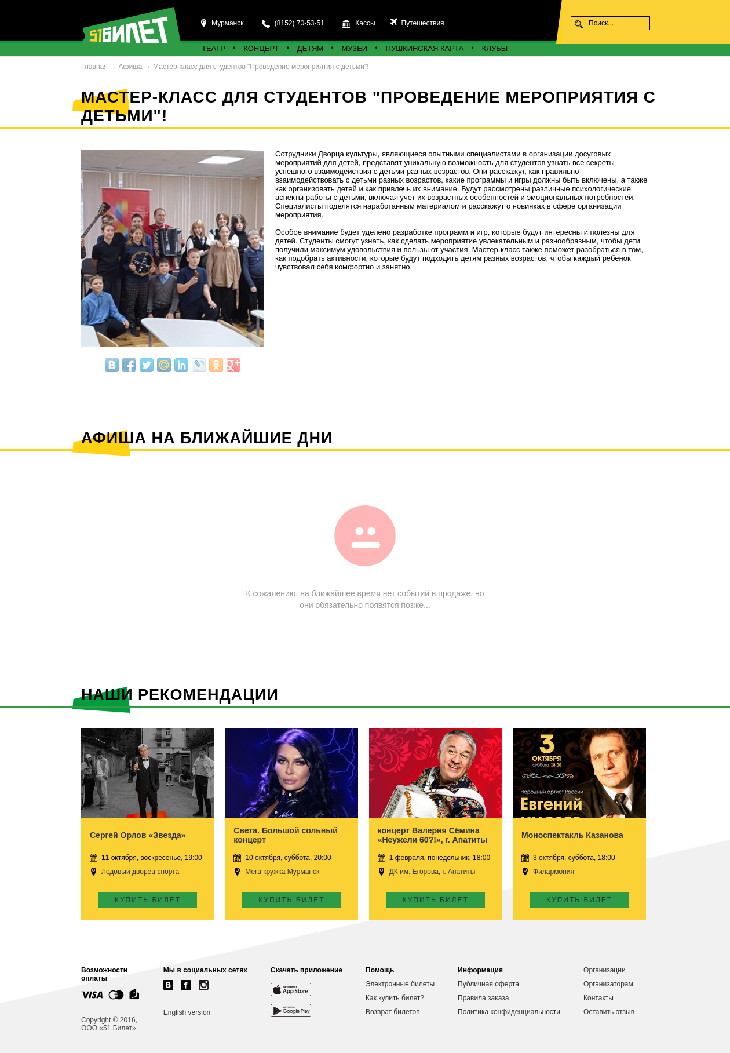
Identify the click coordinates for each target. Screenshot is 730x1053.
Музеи (355, 48)
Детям (310, 48)
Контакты (598, 998)
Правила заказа (483, 998)
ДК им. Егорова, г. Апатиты (432, 872)
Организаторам (608, 984)
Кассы (365, 23)
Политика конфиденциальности (509, 1012)
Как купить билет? (395, 998)
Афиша (130, 67)
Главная (94, 67)
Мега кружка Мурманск (282, 872)
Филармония (553, 872)
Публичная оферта (488, 984)
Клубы (495, 48)
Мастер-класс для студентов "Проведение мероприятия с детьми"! (261, 67)
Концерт (261, 48)
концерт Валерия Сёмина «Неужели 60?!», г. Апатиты (433, 835)
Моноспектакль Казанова (572, 835)
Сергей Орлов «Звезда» (138, 835)
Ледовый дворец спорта (140, 872)
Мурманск (227, 23)
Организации (604, 970)
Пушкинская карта (425, 48)
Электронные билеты (400, 984)
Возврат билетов (393, 1012)
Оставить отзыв (608, 1012)
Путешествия (421, 23)
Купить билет (148, 900)
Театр (213, 48)
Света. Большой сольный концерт (285, 835)
